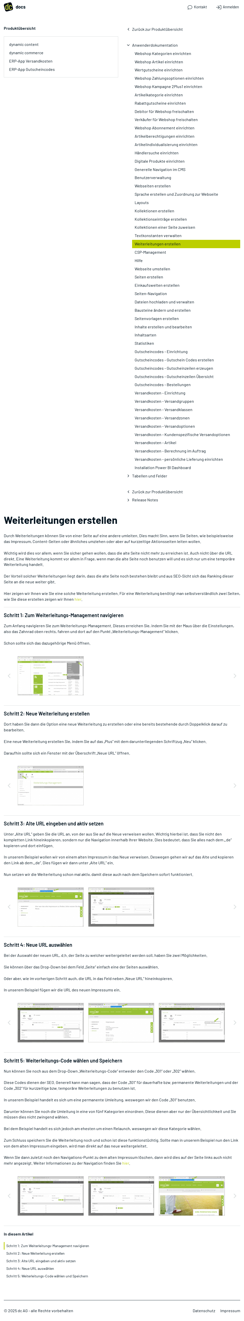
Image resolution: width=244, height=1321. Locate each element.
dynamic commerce (26, 52)
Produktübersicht (20, 28)
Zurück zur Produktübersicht (157, 29)
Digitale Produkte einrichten (160, 161)
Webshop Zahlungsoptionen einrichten (169, 78)
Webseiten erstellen (153, 185)
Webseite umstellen (152, 268)
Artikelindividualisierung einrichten (166, 144)
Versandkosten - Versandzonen (162, 417)
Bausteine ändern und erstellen (163, 310)
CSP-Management (150, 252)
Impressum (230, 1310)
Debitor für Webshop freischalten (164, 111)
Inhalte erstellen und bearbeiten (163, 326)
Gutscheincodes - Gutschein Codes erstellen (174, 359)
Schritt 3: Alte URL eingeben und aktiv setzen (41, 1261)
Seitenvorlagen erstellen (157, 318)
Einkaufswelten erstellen (157, 285)
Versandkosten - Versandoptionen (165, 426)
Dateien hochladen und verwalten (164, 301)
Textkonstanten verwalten (158, 235)
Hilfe (139, 260)
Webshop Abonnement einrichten (164, 127)
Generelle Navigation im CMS (160, 169)
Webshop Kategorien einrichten (163, 53)
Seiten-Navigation (151, 293)
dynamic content (24, 44)
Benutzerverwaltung (153, 177)
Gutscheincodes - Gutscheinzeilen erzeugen (174, 368)
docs (15, 7)
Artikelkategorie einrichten (159, 94)
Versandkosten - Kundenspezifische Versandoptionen (182, 434)
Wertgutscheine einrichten (159, 69)
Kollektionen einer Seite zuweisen (165, 227)
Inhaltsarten (145, 334)
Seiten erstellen (149, 276)
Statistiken (144, 343)
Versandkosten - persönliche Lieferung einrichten (179, 459)
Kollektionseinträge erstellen (161, 219)
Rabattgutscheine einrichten (160, 103)
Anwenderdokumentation (155, 45)
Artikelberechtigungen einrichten (164, 136)
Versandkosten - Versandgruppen (164, 401)
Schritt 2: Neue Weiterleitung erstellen (35, 1253)
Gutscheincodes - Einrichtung (161, 351)
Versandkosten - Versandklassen (163, 409)
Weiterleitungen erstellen (158, 243)
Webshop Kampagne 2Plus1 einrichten (168, 86)
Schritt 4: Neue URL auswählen (30, 1268)
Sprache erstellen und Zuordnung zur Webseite (176, 194)
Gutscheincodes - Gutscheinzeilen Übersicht (174, 376)
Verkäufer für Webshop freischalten (166, 119)
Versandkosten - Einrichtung (160, 392)
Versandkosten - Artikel (155, 442)
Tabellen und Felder (149, 475)
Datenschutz (204, 1310)
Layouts (142, 202)
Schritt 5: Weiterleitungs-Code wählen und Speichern (47, 1276)
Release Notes (145, 499)
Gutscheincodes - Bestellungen (163, 384)
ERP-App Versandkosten (31, 61)
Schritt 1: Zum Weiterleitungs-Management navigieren (47, 1246)
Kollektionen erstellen (154, 210)
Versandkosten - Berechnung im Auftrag (170, 450)
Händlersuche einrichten (157, 152)
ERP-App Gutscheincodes (32, 69)
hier (78, 599)
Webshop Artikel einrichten (159, 61)
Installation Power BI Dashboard (163, 467)
